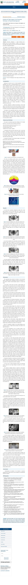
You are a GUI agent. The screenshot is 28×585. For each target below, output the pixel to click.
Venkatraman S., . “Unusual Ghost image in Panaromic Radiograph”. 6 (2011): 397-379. (13, 511)
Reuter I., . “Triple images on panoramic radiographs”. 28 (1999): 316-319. (12, 507)
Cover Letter (3, 544)
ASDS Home (3, 531)
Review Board (3, 537)
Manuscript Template (4, 546)
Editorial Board (3, 535)
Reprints (23, 36)
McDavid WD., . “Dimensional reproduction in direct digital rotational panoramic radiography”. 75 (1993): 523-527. (14, 499)
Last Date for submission (5, 570)
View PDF (19, 36)
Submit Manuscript (24, 2)
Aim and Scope (3, 533)
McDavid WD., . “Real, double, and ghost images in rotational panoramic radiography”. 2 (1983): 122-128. (14, 494)
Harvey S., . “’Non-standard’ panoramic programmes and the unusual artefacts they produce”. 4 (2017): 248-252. (14, 502)
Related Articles (14, 36)
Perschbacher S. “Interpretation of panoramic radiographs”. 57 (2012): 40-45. (14, 488)
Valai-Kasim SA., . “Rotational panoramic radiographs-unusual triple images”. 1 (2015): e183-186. (14, 514)
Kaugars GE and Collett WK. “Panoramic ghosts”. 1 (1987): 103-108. (14, 505)
